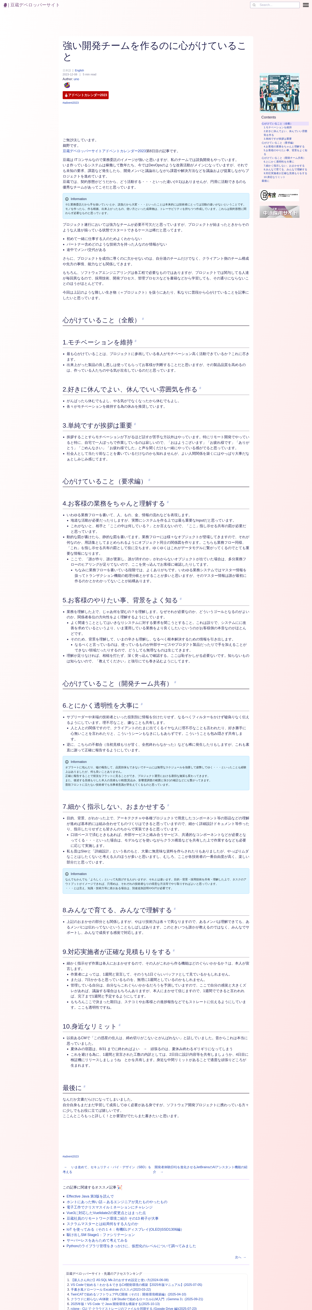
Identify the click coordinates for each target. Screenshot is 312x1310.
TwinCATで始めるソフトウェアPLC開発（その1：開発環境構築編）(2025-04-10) (128, 1294)
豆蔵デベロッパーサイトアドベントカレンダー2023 (104, 151)
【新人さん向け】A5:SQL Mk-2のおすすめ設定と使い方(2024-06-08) (120, 1280)
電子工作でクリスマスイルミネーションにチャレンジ (110, 1207)
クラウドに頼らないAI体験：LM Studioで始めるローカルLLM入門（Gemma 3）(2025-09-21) (137, 1299)
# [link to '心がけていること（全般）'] (143, 319)
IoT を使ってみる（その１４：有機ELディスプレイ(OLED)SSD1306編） (125, 1229)
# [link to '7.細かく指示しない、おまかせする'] (168, 805)
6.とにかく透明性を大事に (279, 161)
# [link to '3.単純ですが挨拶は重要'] (135, 424)
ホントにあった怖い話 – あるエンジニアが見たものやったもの (117, 1202)
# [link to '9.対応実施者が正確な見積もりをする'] (174, 950)
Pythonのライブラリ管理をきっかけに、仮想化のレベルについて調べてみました (131, 1246)
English (79, 70)
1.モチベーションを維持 (278, 127)
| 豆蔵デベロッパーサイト (32, 4)
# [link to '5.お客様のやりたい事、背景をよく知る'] (181, 599)
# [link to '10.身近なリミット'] (120, 1025)
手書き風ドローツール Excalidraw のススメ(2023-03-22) (111, 1289)
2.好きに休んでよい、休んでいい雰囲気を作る (285, 133)
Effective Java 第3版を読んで (90, 1196)
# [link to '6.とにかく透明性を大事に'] (142, 704)
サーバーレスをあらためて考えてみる (97, 1240)
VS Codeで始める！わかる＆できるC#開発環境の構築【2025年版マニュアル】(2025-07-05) (136, 1284)
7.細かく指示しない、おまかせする (284, 165)
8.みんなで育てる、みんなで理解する (285, 169)
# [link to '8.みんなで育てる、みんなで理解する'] (175, 908)
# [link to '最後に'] (84, 1086)
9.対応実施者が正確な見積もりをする (285, 173)
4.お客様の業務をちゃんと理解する (284, 146)
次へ (241, 1257)
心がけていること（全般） (277, 123)
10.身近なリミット (274, 177)
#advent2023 (71, 102)
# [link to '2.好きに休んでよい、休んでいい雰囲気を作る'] (200, 388)
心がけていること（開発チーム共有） (284, 157)
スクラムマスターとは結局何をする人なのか (102, 1224)
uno (71, 83)
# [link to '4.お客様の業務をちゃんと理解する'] (168, 502)
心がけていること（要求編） (278, 142)
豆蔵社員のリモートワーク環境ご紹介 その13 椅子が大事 (113, 1218)
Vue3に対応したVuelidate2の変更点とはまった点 (106, 1213)
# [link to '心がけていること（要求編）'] (149, 480)
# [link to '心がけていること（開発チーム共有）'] (175, 682)
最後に (265, 180)
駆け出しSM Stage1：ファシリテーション (101, 1235)
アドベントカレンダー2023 (85, 95)
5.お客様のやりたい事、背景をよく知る (285, 152)
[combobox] (275, 5)
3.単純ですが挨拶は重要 (278, 138)
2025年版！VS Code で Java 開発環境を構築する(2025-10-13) (115, 1304)
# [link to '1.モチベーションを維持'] (135, 341)
